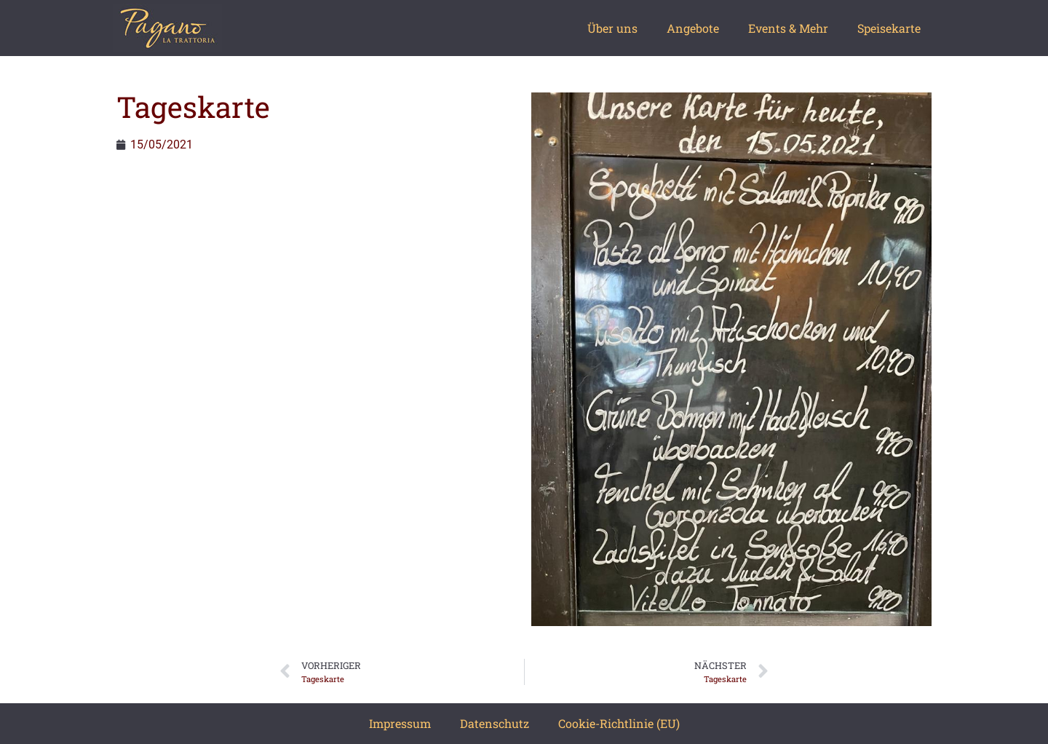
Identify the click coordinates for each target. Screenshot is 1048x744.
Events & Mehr (788, 28)
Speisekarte (889, 28)
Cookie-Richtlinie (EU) (619, 723)
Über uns (612, 28)
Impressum (400, 723)
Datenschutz (494, 723)
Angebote (693, 28)
